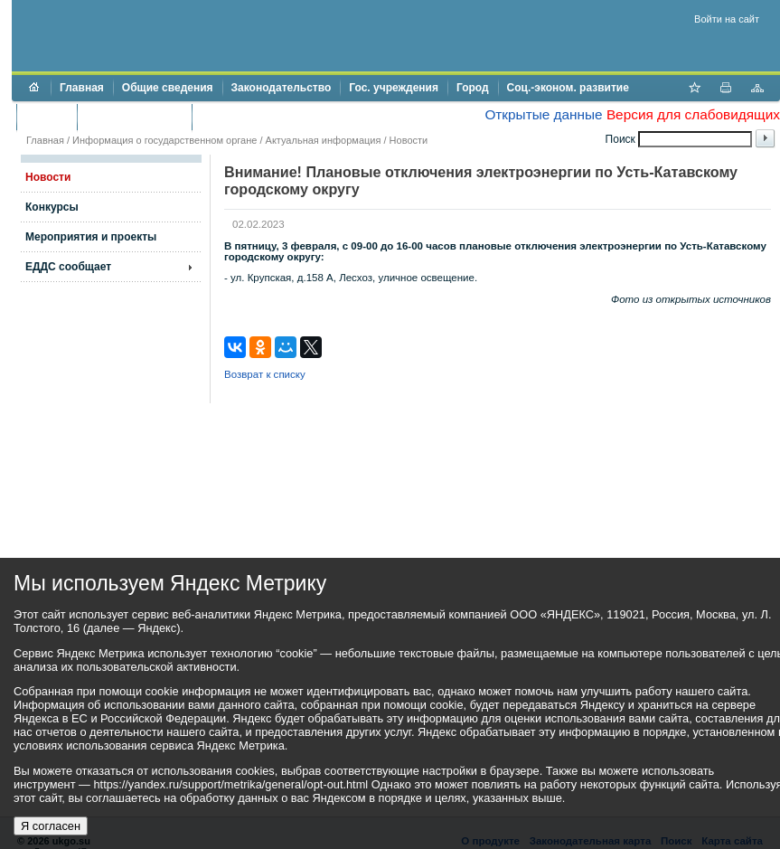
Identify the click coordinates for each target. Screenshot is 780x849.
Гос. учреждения (393, 87)
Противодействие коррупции (279, 116)
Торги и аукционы (134, 116)
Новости (409, 140)
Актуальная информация (323, 140)
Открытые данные (543, 114)
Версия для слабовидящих (693, 114)
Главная (82, 87)
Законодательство (281, 87)
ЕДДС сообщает (68, 266)
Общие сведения (167, 87)
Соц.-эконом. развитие (568, 87)
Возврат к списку (264, 374)
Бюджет (46, 116)
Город (472, 87)
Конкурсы (52, 207)
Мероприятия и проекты (90, 237)
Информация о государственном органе (164, 140)
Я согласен (50, 826)
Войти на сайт (726, 19)
